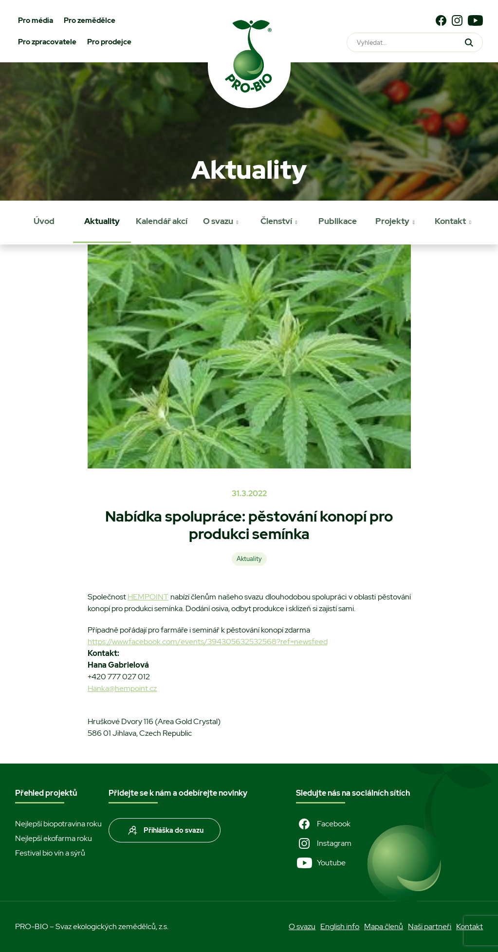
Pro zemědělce (89, 20)
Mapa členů (383, 926)
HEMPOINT (148, 597)
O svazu (218, 221)
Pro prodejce (109, 42)
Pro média (35, 20)
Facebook (323, 824)
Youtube (321, 863)
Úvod (44, 221)
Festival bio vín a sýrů (50, 853)
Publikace (337, 221)
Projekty (392, 221)
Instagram (323, 843)
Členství (276, 221)
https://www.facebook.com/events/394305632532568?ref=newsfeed (208, 641)
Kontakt (450, 221)
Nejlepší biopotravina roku (58, 824)
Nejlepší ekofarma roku (53, 838)
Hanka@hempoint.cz (122, 688)
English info (339, 926)
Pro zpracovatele (47, 42)
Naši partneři (429, 926)
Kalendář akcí (161, 221)
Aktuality (102, 221)
